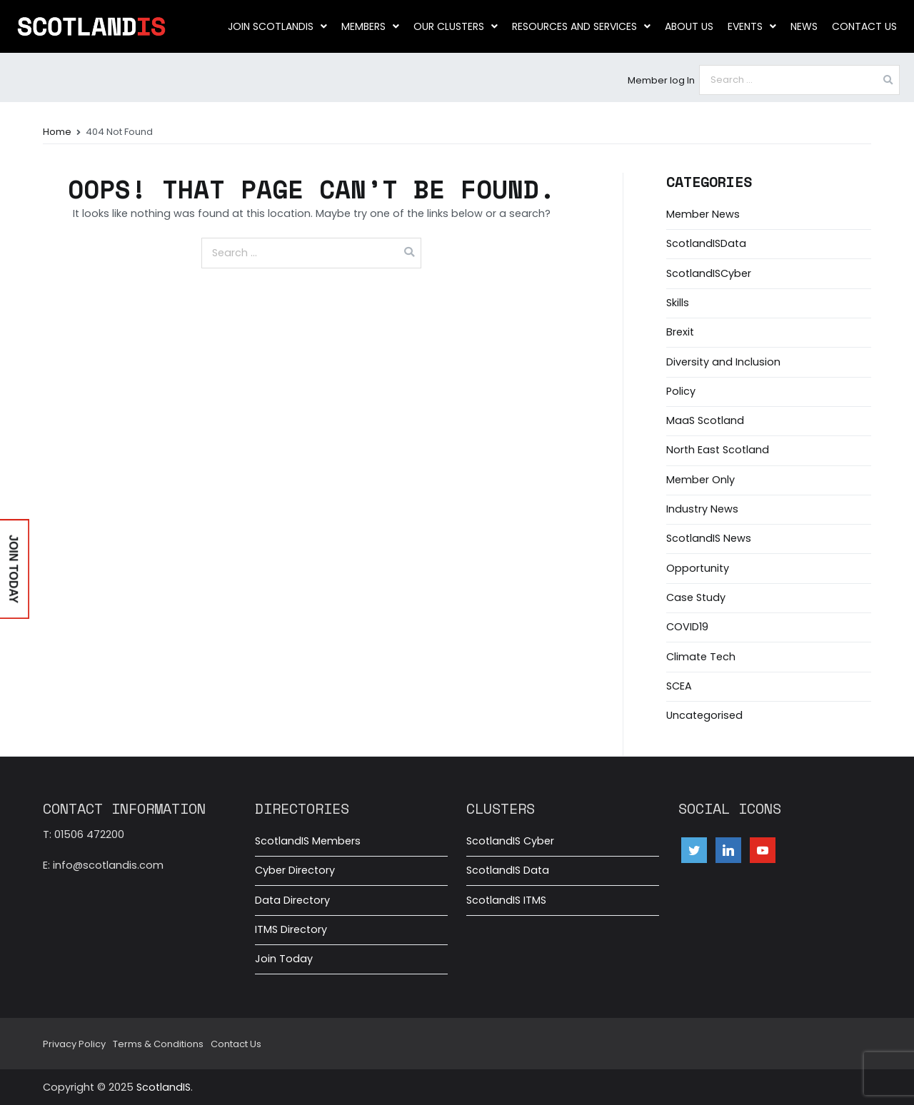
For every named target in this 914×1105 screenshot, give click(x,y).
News (804, 26)
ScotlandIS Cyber (510, 841)
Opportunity (697, 568)
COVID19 (687, 627)
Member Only (700, 480)
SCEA (679, 686)
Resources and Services (581, 26)
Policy (680, 391)
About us (689, 26)
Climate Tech (700, 657)
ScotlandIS (163, 1087)
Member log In (661, 80)
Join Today (284, 959)
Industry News (702, 509)
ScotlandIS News (708, 538)
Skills (677, 303)
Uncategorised (704, 715)
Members (370, 26)
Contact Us (864, 26)
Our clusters (455, 26)
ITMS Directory (291, 929)
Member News (703, 214)
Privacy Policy (74, 1044)
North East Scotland (717, 450)
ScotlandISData (706, 243)
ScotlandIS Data (507, 870)
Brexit (680, 332)
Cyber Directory (295, 870)
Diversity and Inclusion (723, 362)
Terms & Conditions (158, 1044)
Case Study (695, 597)
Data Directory (292, 900)
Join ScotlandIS (277, 26)
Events (752, 26)
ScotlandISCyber (708, 273)
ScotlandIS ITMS (506, 900)
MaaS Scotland (705, 420)
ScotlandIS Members (308, 841)
